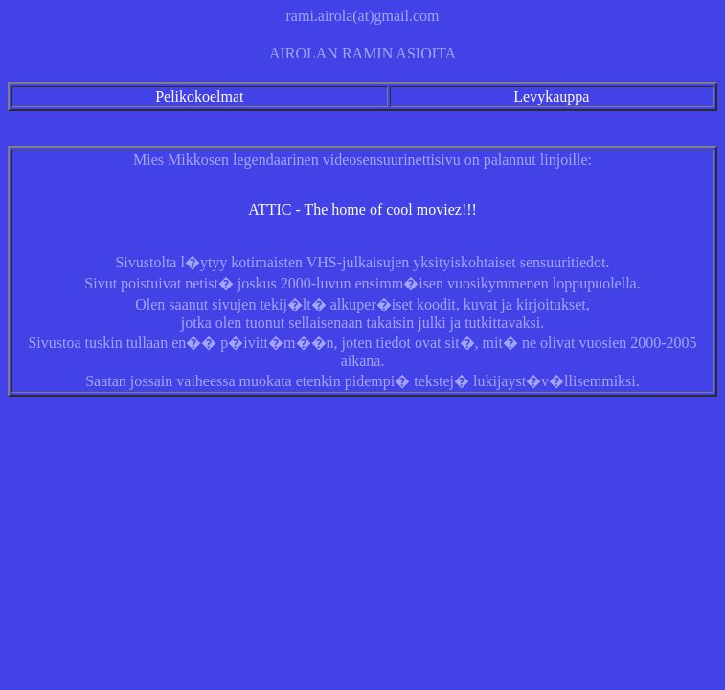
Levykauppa (551, 96)
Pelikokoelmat (199, 96)
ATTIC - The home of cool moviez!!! (362, 209)
